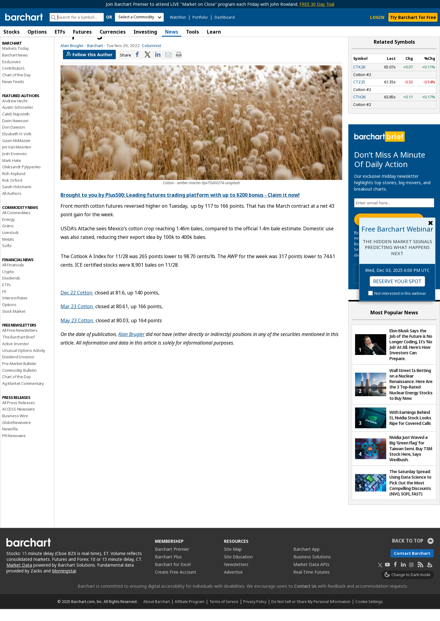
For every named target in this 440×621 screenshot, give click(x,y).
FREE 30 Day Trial (316, 4)
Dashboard (225, 17)
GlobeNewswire (16, 434)
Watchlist (178, 17)
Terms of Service (223, 613)
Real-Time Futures (311, 584)
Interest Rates (15, 309)
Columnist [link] (151, 57)
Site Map (233, 561)
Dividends (11, 290)
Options (37, 31)
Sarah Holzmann (16, 199)
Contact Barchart (412, 565)
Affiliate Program (189, 613)
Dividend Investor (18, 368)
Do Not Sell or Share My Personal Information (310, 613)
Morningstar (64, 583)
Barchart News (15, 67)
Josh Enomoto (14, 165)
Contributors (13, 80)
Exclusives (11, 73)
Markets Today (15, 60)
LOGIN (377, 17)
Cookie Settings (369, 613)
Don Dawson (13, 139)
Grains (8, 237)
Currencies (113, 31)
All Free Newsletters (20, 342)
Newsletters (236, 576)
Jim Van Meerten (16, 159)
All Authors (11, 205)
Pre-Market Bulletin (19, 375)
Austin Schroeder (17, 119)
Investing (145, 31)
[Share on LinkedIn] (158, 67)
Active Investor (15, 355)
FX (4, 303)
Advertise (233, 584)
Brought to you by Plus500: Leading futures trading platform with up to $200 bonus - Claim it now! (180, 206)
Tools (192, 31)
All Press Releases (18, 414)
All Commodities (16, 224)
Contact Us (305, 598)
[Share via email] (168, 66)
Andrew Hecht (15, 112)
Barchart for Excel (173, 576)
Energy (8, 231)
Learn (214, 31)
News (171, 31)
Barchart (95, 57)
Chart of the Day (16, 86)
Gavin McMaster (16, 152)
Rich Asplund (13, 185)
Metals (8, 251)
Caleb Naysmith (16, 126)
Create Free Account (175, 584)
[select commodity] (139, 17)
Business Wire (15, 427)
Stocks (11, 31)
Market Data (19, 577)
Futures (82, 31)
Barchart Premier (172, 561)
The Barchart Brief (18, 349)
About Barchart (156, 613)
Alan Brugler (131, 346)
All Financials (13, 276)
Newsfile (10, 441)
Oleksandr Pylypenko (21, 178)
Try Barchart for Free (413, 17)
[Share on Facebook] (137, 67)
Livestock (10, 244)
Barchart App (306, 561)
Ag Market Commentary (23, 395)
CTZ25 (359, 94)
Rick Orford (12, 192)
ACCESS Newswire (18, 421)
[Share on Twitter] (148, 67)
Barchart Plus (168, 569)
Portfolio (200, 17)
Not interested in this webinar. (400, 293)
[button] (434, 31)
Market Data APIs (311, 576)
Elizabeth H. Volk (16, 145)
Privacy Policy (254, 613)
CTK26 (359, 79)
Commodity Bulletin (19, 382)
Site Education (238, 569)
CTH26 (359, 109)
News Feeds (13, 93)
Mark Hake (11, 172)
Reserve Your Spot (397, 281)
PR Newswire (14, 447)
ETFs (60, 31)
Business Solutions (312, 569)
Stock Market (13, 323)
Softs (7, 257)
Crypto (8, 283)
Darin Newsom (15, 132)
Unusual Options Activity (23, 362)
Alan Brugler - (73, 57)
